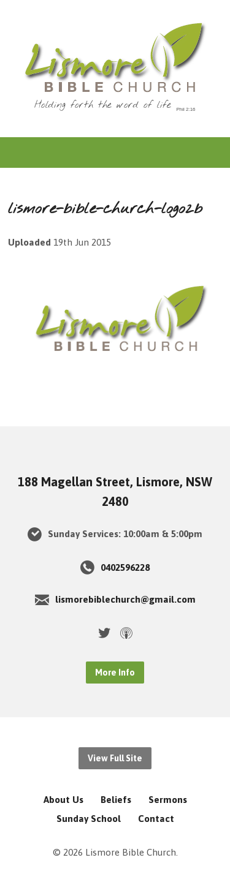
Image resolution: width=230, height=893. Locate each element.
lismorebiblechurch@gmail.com (125, 599)
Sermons (167, 799)
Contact (156, 818)
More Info (115, 672)
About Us (63, 799)
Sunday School (88, 818)
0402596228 (125, 567)
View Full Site (115, 758)
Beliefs (116, 799)
